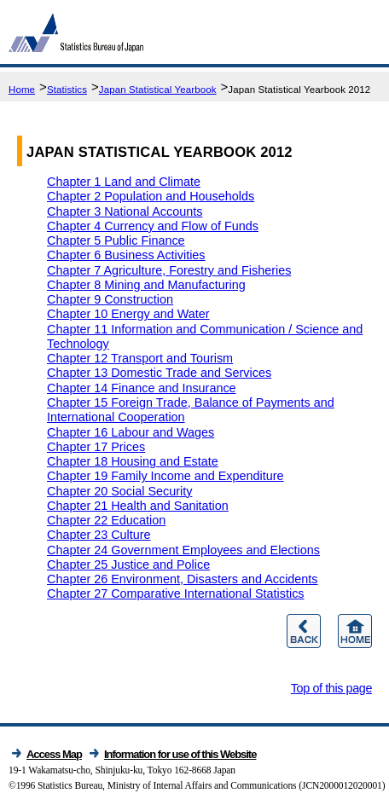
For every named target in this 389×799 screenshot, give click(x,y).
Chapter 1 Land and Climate (123, 181)
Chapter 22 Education (106, 520)
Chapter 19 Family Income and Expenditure (165, 476)
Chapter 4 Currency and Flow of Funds (152, 226)
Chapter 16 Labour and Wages (130, 432)
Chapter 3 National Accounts (124, 211)
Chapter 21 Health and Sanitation (138, 505)
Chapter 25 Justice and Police (128, 564)
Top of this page (331, 688)
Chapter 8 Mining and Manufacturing (146, 285)
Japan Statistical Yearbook (158, 89)
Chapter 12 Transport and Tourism (140, 358)
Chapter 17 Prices (96, 447)
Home (22, 89)
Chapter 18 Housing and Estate (132, 461)
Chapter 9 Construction (110, 299)
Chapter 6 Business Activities (126, 255)
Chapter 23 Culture (99, 534)
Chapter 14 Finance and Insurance (141, 388)
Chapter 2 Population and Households (150, 196)
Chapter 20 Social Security (119, 491)
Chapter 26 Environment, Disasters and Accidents (182, 579)
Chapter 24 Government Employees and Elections (183, 550)
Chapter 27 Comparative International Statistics (176, 593)
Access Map (54, 754)
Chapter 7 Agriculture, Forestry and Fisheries (169, 270)
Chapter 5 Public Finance (116, 240)
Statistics (67, 89)
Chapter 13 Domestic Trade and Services (159, 372)
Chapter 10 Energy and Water (128, 314)
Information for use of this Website (180, 754)
